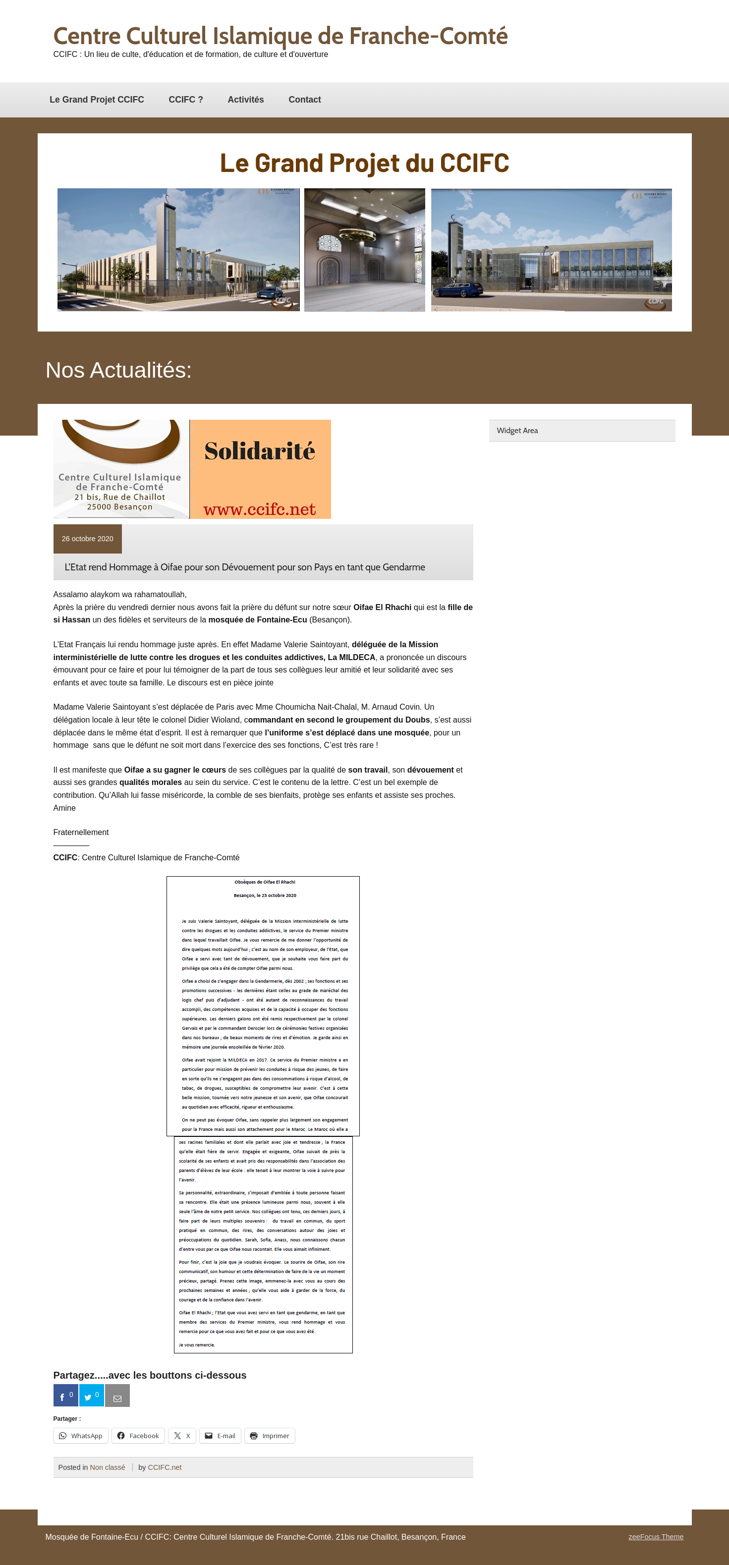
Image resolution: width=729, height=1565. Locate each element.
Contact (304, 100)
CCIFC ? (186, 100)
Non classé (107, 1467)
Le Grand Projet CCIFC (97, 100)
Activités (246, 100)
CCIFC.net (165, 1467)
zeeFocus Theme (656, 1537)
